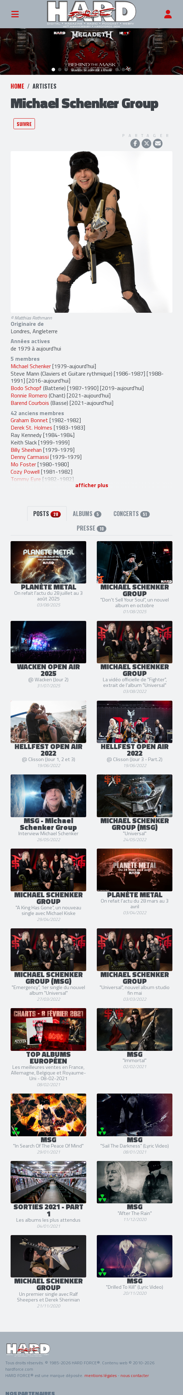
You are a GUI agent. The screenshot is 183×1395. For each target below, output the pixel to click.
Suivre (24, 118)
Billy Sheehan (26, 444)
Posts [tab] (46, 508)
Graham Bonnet (29, 415)
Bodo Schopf (26, 382)
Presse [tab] (91, 523)
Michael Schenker (31, 361)
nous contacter (134, 1370)
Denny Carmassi (30, 452)
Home (17, 81)
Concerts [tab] (131, 508)
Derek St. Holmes (31, 422)
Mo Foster (23, 459)
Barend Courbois (30, 397)
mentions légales (100, 1370)
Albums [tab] (87, 508)
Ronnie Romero (29, 390)
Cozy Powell (25, 466)
